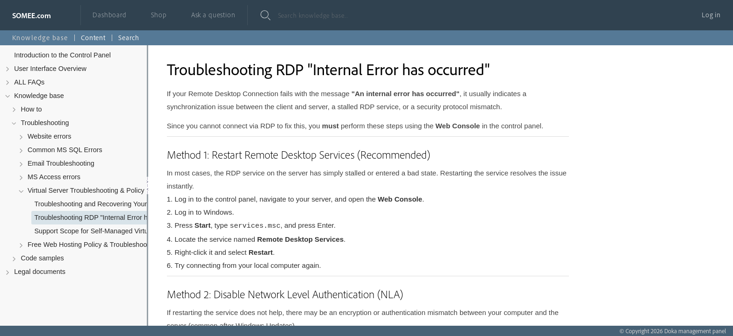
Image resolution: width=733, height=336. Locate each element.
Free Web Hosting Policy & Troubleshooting (93, 244)
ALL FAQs (29, 82)
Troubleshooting (45, 122)
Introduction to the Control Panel (62, 55)
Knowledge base (39, 95)
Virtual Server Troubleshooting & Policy (86, 190)
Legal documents (39, 271)
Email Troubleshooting (61, 163)
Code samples (42, 258)
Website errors (50, 136)
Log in (711, 14)
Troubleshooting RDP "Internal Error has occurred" (106, 217)
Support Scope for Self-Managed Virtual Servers (106, 231)
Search (128, 37)
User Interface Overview (50, 68)
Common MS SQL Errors (65, 150)
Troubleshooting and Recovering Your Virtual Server (106, 204)
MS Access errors (54, 177)
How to (31, 109)
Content (93, 37)
